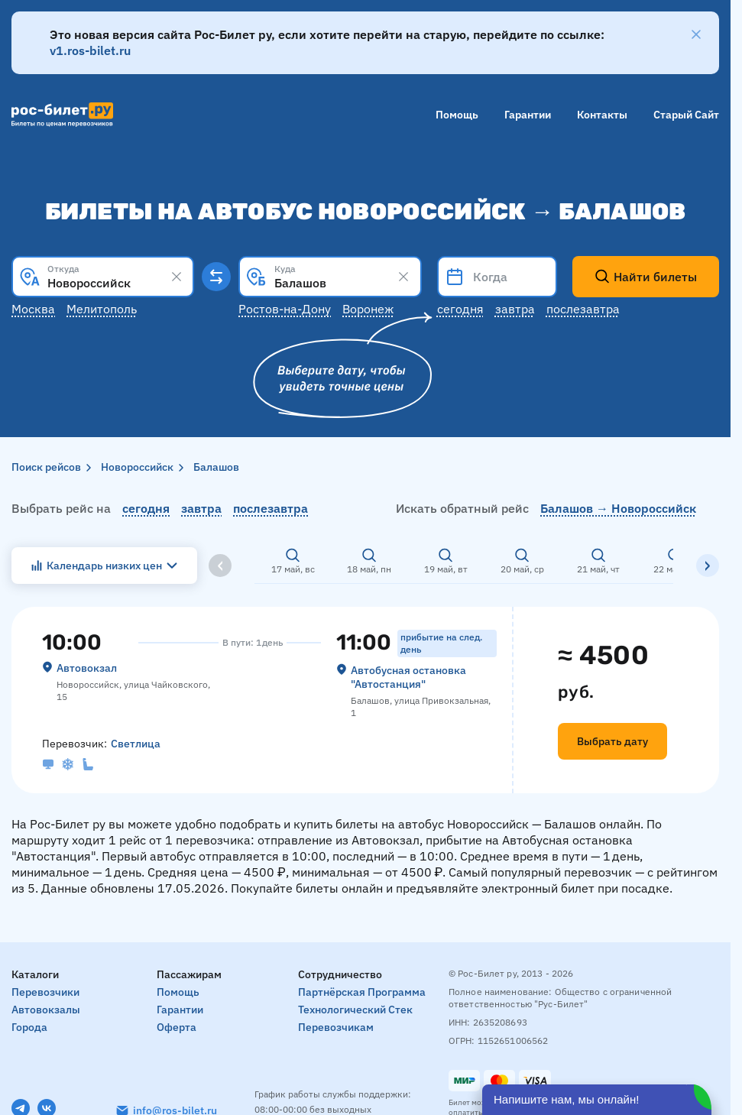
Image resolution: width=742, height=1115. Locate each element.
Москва (33, 308)
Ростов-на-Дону (284, 308)
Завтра (515, 308)
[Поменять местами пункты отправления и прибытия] (216, 276)
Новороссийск (137, 467)
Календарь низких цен (104, 565)
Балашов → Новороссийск (618, 508)
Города (29, 1027)
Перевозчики (45, 992)
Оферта (176, 1027)
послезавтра (270, 508)
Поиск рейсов (46, 467)
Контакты (602, 115)
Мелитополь (101, 308)
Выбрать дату (612, 741)
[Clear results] (176, 277)
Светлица (135, 743)
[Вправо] (707, 565)
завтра (201, 508)
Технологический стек (355, 1009)
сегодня (146, 508)
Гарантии (527, 115)
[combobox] (102, 276)
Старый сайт (686, 115)
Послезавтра (583, 308)
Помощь (457, 115)
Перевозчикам (336, 1027)
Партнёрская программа (362, 992)
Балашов (216, 467)
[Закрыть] (696, 34)
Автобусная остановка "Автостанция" (408, 677)
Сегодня (460, 308)
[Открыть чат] (596, 1099)
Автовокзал (87, 668)
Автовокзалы (45, 1009)
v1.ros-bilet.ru (90, 50)
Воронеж (368, 308)
